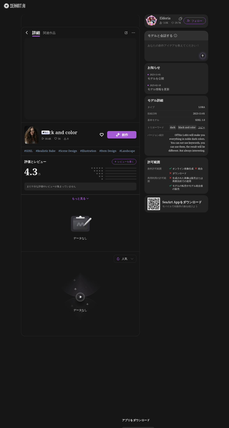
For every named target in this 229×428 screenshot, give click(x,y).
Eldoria (165, 18)
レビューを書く (124, 161)
